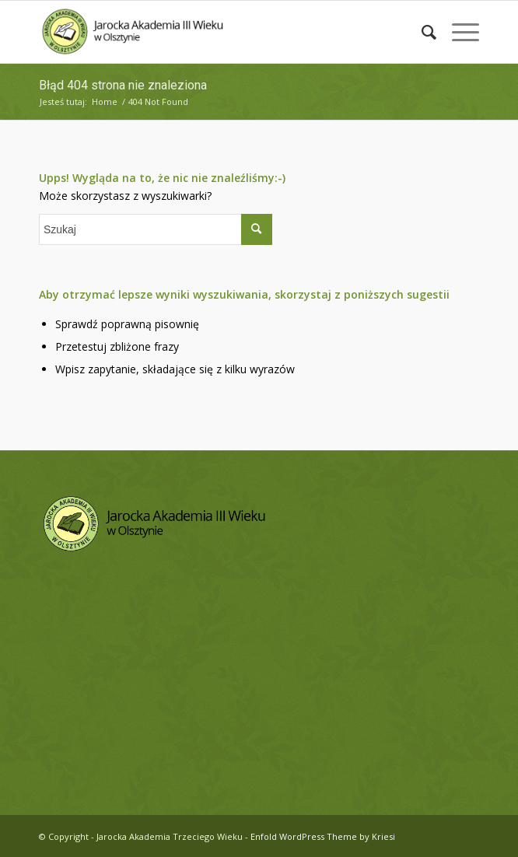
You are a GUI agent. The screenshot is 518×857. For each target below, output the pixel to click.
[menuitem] (421, 32)
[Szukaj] (421, 32)
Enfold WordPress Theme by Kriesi (322, 836)
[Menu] (457, 32)
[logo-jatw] (215, 32)
